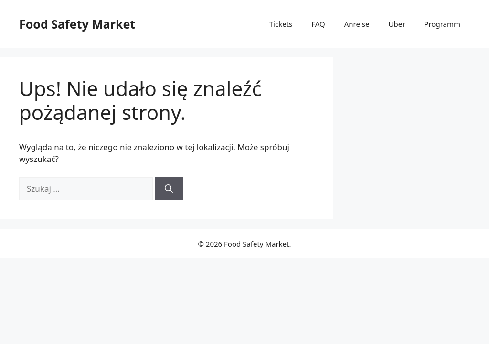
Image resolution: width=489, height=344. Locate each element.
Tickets (280, 24)
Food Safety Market (77, 24)
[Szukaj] (169, 188)
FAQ (318, 24)
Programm (442, 24)
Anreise (357, 24)
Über (397, 24)
